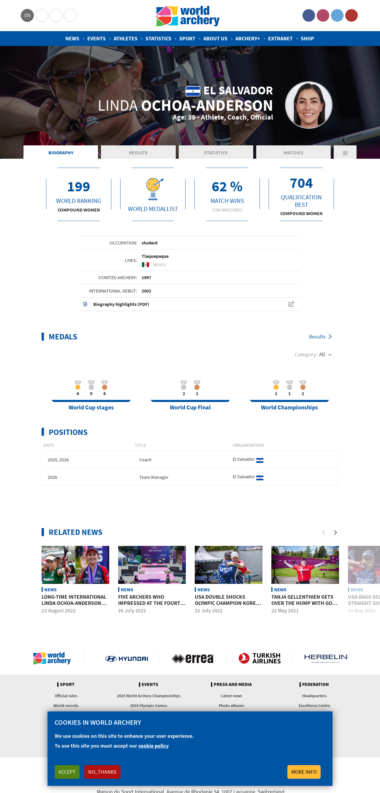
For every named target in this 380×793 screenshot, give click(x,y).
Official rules (66, 695)
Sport (187, 38)
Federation (315, 684)
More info (304, 771)
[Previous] (324, 532)
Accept (67, 771)
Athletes (125, 38)
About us (215, 38)
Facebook (308, 15)
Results (138, 152)
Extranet (280, 38)
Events (96, 38)
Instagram (323, 15)
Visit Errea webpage (193, 658)
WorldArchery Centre (70, 15)
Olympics (41, 15)
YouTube (351, 15)
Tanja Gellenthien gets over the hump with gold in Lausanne (304, 603)
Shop (307, 38)
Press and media (233, 684)
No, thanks (102, 771)
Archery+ (247, 38)
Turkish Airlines (259, 658)
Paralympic (56, 15)
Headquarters (314, 695)
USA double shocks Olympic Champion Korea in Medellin (227, 603)
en (27, 15)
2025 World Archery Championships (148, 695)
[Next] (335, 532)
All (322, 354)
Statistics (158, 38)
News (72, 38)
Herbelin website (326, 658)
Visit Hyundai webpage (126, 658)
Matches (293, 152)
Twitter (337, 15)
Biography (60, 152)
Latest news (231, 695)
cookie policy (153, 745)
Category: (306, 354)
